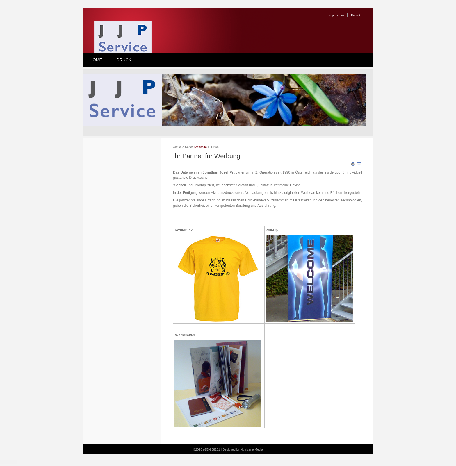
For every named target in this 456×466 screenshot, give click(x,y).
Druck (123, 60)
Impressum (336, 15)
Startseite (200, 147)
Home (96, 60)
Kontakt (356, 15)
